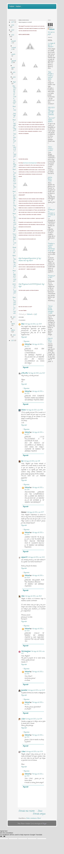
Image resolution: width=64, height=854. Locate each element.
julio (14, 72)
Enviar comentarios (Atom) (33, 818)
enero (14, 335)
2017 (12, 22)
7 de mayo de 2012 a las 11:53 (34, 736)
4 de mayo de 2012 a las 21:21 (34, 630)
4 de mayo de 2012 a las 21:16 (34, 392)
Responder (24, 337)
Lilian (23, 719)
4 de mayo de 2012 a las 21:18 (34, 488)
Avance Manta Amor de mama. (14, 262)
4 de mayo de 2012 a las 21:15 (34, 345)
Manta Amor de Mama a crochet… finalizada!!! (14, 223)
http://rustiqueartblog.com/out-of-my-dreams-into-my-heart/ (30, 259)
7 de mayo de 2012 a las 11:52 (34, 673)
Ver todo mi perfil (51, 33)
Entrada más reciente (27, 811)
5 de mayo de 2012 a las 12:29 (36, 690)
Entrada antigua (39, 814)
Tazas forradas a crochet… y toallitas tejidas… (50, 75)
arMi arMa (24, 373)
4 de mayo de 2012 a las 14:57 (35, 512)
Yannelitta (24, 690)
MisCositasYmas (25, 651)
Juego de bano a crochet (50, 340)
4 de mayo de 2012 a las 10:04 (33, 324)
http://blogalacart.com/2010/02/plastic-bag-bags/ (32, 285)
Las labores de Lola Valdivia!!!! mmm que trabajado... (14, 156)
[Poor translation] (4, 836)
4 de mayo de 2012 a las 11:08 (34, 410)
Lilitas (23, 752)
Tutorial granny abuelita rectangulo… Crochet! (51, 309)
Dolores (23, 410)
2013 (12, 30)
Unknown (27, 344)
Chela (22, 596)
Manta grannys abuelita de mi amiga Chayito (14, 201)
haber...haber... (15, 6)
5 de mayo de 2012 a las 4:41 (32, 652)
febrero (13, 330)
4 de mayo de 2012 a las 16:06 (36, 557)
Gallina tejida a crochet (50, 179)
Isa (22, 461)
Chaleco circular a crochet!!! (50, 149)
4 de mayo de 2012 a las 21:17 (34, 433)
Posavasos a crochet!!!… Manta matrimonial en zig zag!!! (51, 247)
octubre (13, 54)
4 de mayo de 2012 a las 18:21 (33, 596)
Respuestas (26, 341)
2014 (12, 25)
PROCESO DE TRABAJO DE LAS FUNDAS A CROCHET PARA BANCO (51, 115)
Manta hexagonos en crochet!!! (14, 276)
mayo (14, 82)
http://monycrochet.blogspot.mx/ (29, 162)
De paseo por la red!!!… (51, 277)
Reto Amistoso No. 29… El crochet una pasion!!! (14, 95)
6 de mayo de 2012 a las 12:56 (34, 752)
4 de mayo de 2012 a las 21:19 (34, 533)
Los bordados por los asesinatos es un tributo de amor (51, 212)
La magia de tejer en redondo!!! (51, 45)
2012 (12, 35)
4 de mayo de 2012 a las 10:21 (36, 373)
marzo (13, 324)
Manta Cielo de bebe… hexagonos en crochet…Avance (14, 179)
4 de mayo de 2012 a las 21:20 (34, 576)
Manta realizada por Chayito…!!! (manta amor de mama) (14, 131)
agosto (13, 67)
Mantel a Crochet (14, 250)
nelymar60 (24, 557)
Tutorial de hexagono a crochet (14, 239)
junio (14, 77)
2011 (12, 341)
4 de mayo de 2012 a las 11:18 (31, 461)
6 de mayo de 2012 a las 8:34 (33, 719)
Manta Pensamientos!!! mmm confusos (14, 305)
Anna (22, 324)
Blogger (44, 824)
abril (14, 317)
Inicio (40, 811)
